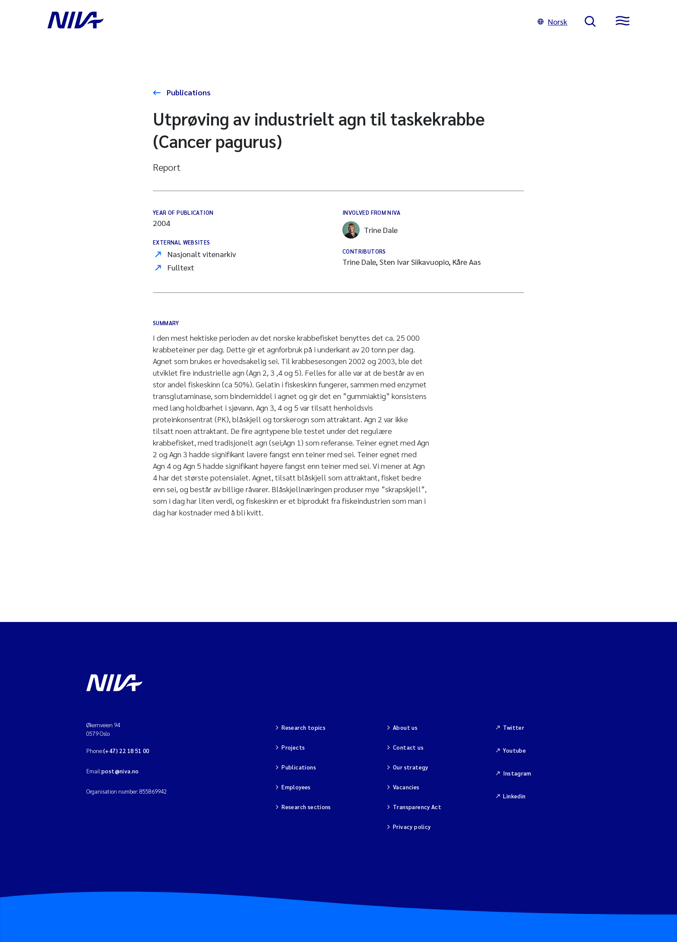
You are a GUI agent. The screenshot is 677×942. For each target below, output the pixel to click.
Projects (293, 747)
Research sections (306, 806)
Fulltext (181, 267)
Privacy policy (411, 826)
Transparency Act (417, 806)
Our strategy (410, 767)
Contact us (408, 747)
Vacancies (406, 787)
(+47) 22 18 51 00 (126, 750)
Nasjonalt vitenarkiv (202, 254)
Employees (296, 787)
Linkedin (514, 796)
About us (405, 727)
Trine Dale (370, 230)
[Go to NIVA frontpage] (283, 21)
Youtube (514, 750)
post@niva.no (120, 771)
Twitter (513, 727)
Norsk (552, 21)
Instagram (517, 773)
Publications (188, 92)
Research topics (304, 727)
